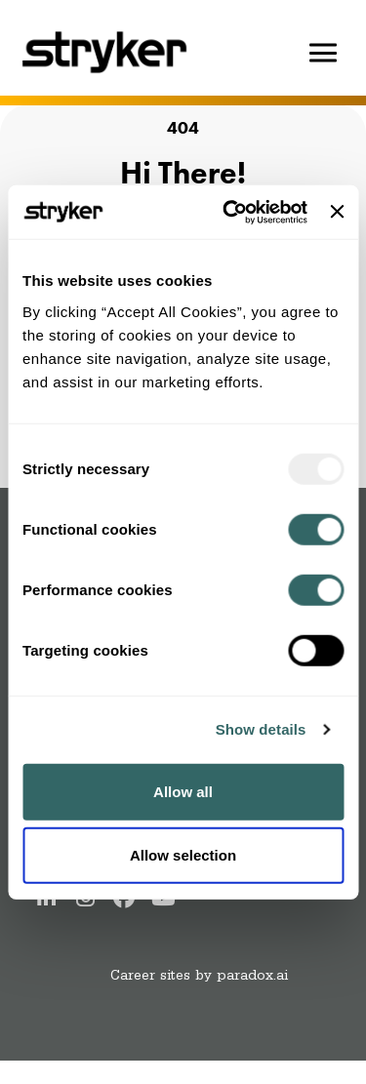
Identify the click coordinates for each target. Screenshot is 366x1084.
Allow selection (183, 855)
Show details (261, 729)
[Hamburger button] (323, 52)
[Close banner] (337, 212)
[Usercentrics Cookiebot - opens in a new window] (229, 211)
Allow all (183, 791)
